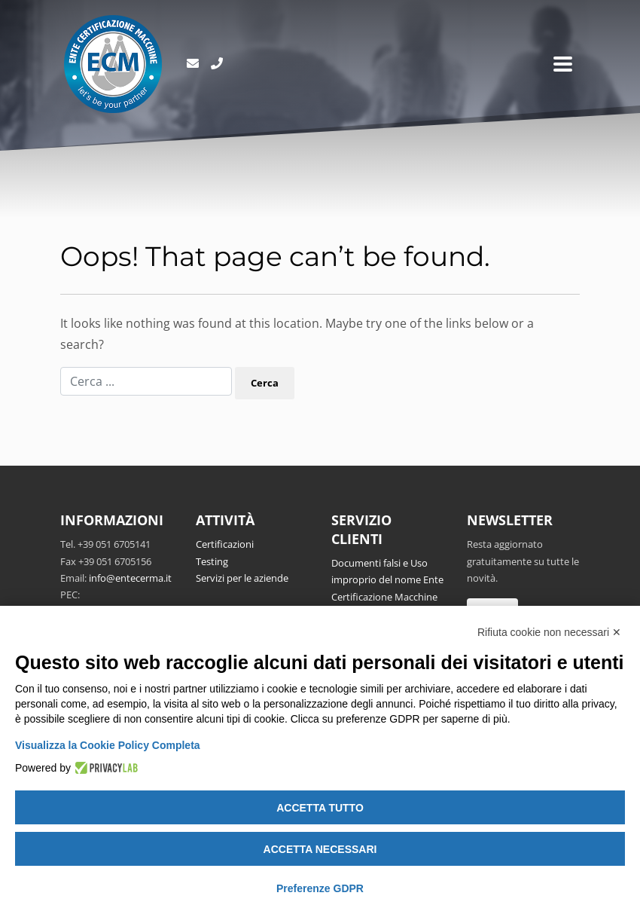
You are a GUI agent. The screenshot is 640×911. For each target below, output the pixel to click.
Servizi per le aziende (242, 578)
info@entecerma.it (130, 578)
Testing (212, 561)
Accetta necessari (320, 849)
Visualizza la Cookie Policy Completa (107, 745)
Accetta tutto (320, 808)
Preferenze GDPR (320, 888)
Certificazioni (225, 544)
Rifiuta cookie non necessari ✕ (549, 632)
